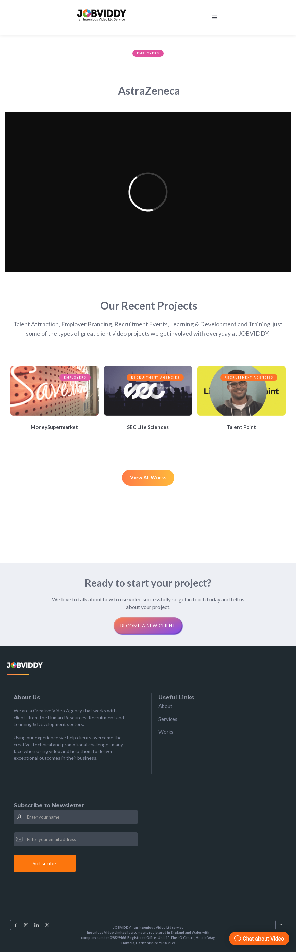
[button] (214, 17)
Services (167, 719)
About (165, 706)
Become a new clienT (148, 625)
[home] (102, 17)
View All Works (148, 477)
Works (165, 732)
